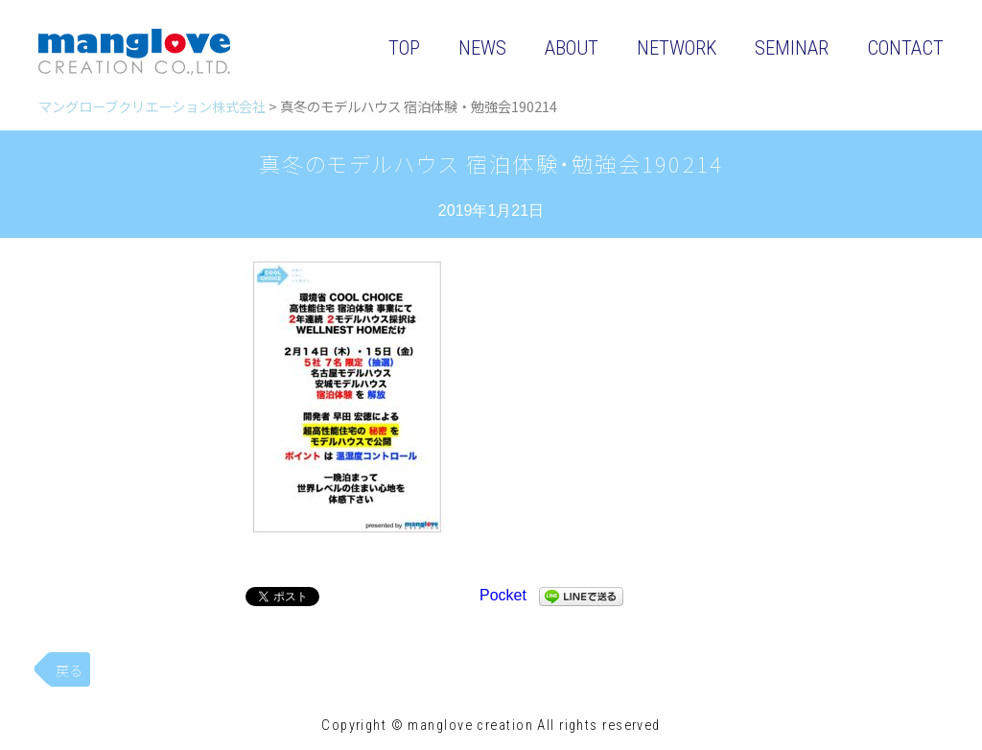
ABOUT (571, 47)
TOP (404, 47)
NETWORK (676, 47)
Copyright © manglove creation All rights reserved (491, 725)
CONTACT (905, 47)
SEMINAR (792, 47)
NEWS (482, 47)
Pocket (502, 595)
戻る (69, 670)
